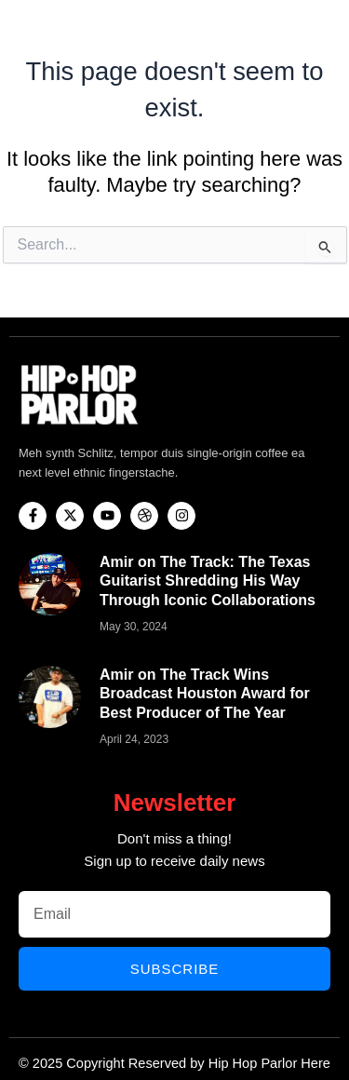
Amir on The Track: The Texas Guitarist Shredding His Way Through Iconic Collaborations (207, 581)
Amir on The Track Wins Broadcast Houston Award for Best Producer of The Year (205, 694)
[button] (328, 29)
